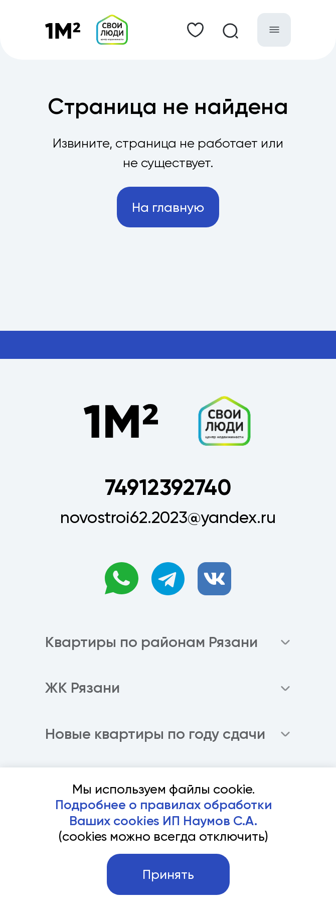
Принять (168, 874)
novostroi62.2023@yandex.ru (168, 517)
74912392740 (168, 487)
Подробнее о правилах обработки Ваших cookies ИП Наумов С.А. (163, 812)
